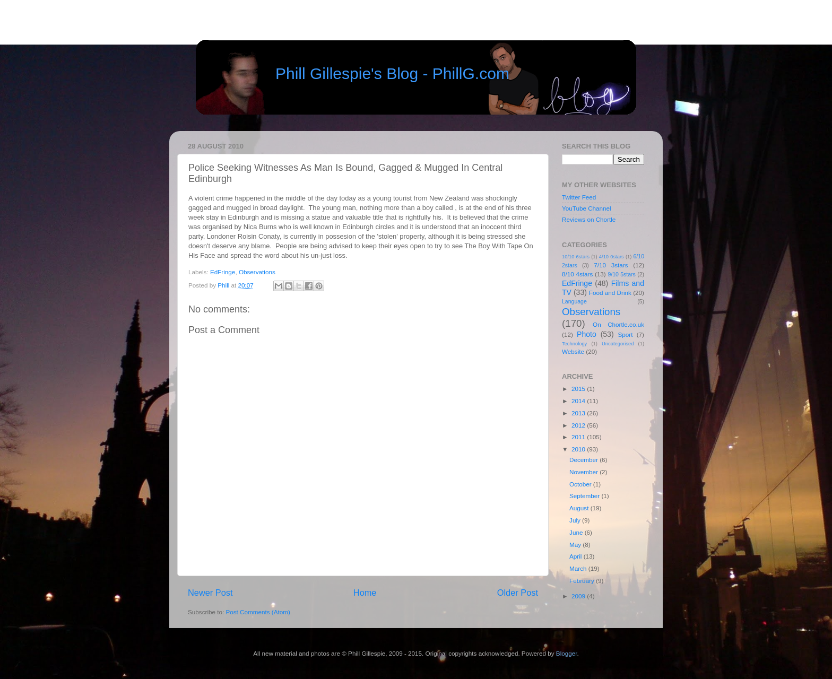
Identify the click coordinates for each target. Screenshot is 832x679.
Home (365, 592)
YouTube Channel (586, 208)
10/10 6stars (576, 256)
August (580, 507)
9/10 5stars (621, 274)
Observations (257, 271)
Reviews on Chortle (589, 219)
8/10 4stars (577, 274)
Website (573, 351)
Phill (224, 285)
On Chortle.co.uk (618, 324)
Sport (625, 334)
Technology (574, 343)
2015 (579, 388)
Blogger (566, 653)
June (577, 532)
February (582, 580)
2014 (579, 400)
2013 (579, 413)
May (576, 544)
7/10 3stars (611, 265)
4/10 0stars (611, 256)
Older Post (517, 592)
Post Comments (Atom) (258, 611)
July (575, 520)
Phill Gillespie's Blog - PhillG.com (392, 73)
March (578, 568)
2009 (579, 596)
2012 (579, 425)
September (585, 495)
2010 (579, 449)
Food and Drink (610, 292)
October (581, 484)
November (584, 471)
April (576, 556)
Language (574, 301)
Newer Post (210, 592)
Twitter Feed (579, 197)
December (584, 459)
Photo (586, 334)
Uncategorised (618, 343)
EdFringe (222, 271)
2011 (579, 436)
